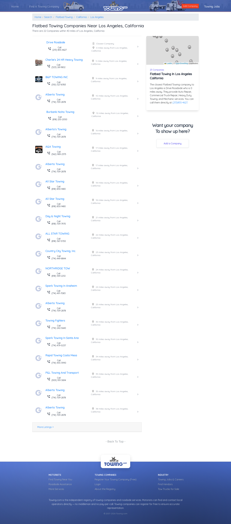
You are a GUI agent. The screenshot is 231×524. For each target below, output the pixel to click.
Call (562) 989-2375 (56, 153)
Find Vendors (165, 484)
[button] (173, 48)
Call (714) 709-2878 (56, 100)
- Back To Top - (115, 441)
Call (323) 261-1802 (56, 66)
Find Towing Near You (60, 479)
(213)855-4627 (179, 102)
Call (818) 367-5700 (56, 240)
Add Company (190, 6)
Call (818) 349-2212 (56, 274)
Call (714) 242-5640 (56, 326)
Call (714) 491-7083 (56, 292)
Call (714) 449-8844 (56, 257)
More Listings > (45, 427)
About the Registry (105, 489)
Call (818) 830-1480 (56, 187)
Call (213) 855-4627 (57, 48)
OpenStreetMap (181, 63)
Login (98, 484)
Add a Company (173, 143)
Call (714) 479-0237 (56, 344)
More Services (56, 489)
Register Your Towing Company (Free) (115, 479)
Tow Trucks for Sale (168, 489)
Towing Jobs (212, 6)
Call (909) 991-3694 (56, 379)
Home (15, 6)
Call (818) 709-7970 (56, 222)
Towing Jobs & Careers (171, 479)
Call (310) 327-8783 (56, 83)
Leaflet (168, 63)
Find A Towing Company (44, 6)
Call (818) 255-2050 (57, 118)
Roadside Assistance (60, 484)
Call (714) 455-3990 (56, 361)
